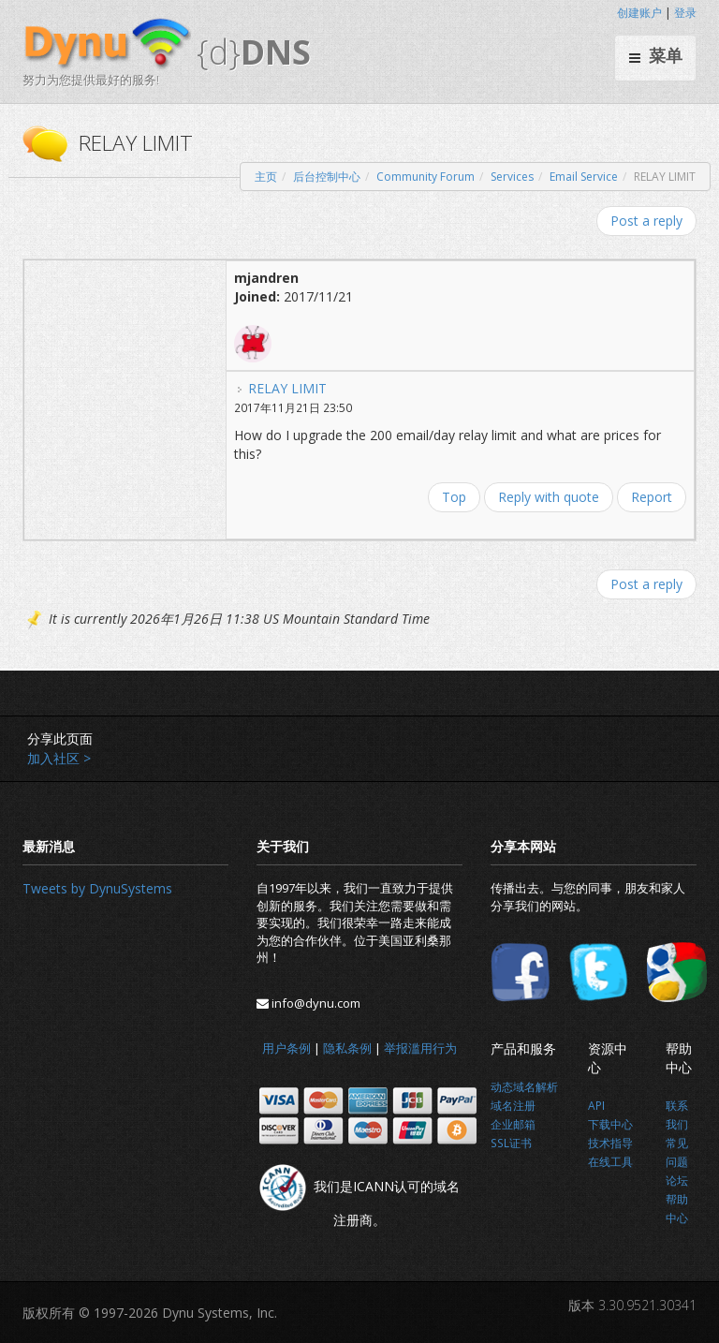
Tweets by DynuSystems (97, 888)
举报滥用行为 (420, 1048)
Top (454, 497)
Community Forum (425, 176)
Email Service (584, 176)
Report (651, 497)
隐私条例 (347, 1048)
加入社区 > (59, 758)
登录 (685, 13)
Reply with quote (548, 497)
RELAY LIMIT (287, 388)
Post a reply (646, 220)
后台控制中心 (326, 176)
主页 (266, 176)
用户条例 (286, 1048)
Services (512, 176)
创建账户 (639, 13)
